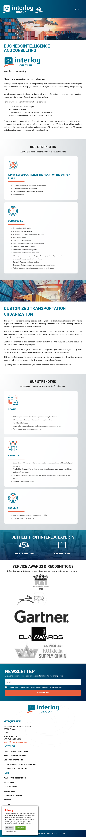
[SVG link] (23, 9)
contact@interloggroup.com (15, 742)
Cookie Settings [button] (10, 831)
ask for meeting (24, 553)
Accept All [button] (20, 828)
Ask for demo (62, 553)
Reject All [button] (9, 828)
